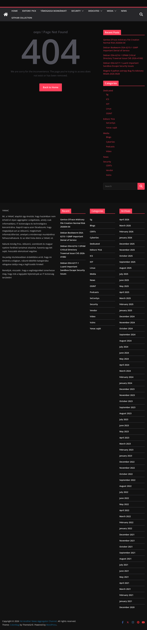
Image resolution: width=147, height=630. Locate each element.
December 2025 (127, 243)
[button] (82, 11)
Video (108, 151)
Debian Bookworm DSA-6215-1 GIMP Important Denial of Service (72, 236)
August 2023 (125, 413)
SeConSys (110, 122)
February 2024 (126, 377)
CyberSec (110, 141)
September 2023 (127, 407)
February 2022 (126, 522)
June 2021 (124, 571)
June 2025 (124, 280)
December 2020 (127, 607)
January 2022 (125, 528)
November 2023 (127, 395)
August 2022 (125, 486)
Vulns (108, 175)
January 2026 (125, 237)
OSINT (109, 113)
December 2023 (127, 389)
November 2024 (127, 322)
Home (14, 10)
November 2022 (127, 467)
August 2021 (125, 558)
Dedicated (93, 10)
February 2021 (126, 595)
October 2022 (126, 474)
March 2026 (125, 225)
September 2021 (127, 552)
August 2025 (125, 268)
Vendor (109, 170)
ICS (107, 99)
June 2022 (124, 498)
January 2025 (125, 310)
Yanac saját (111, 127)
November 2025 (127, 249)
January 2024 (125, 383)
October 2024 (126, 328)
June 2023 (124, 425)
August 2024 (125, 340)
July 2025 (123, 274)
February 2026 (126, 231)
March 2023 (125, 443)
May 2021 (124, 577)
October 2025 (126, 255)
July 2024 (123, 346)
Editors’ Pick (29, 10)
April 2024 (124, 364)
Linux (108, 108)
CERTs (109, 165)
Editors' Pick (109, 119)
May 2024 (124, 358)
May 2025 (124, 286)
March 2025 (125, 298)
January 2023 (125, 455)
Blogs (108, 137)
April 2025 (124, 292)
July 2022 (123, 492)
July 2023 (123, 419)
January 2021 (125, 601)
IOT (107, 104)
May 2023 (124, 431)
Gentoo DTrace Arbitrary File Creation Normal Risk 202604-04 (72, 223)
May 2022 (124, 504)
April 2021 (124, 583)
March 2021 (125, 589)
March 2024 (125, 370)
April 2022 (124, 510)
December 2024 (127, 316)
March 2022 (125, 516)
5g (107, 94)
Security (76, 10)
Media (110, 10)
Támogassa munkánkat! (54, 10)
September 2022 (127, 480)
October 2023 (126, 401)
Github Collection (21, 17)
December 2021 (127, 534)
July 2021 (123, 564)
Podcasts (110, 146)
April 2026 (124, 219)
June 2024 (124, 352)
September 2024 (127, 334)
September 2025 (127, 262)
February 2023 (126, 449)
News (124, 10)
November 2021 (127, 540)
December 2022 (127, 461)
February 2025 (126, 304)
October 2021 (126, 546)
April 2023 (124, 437)
